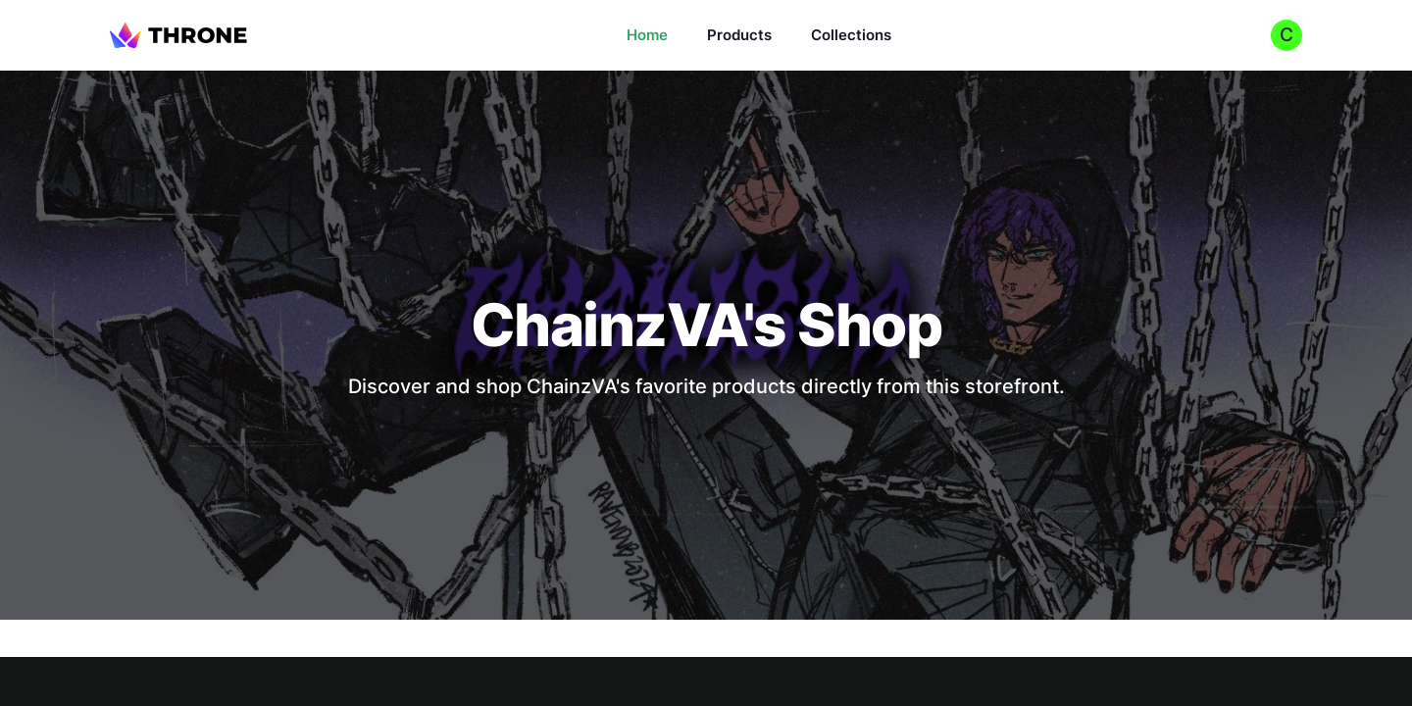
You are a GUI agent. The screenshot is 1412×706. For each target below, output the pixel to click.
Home (647, 34)
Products (739, 34)
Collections (851, 34)
